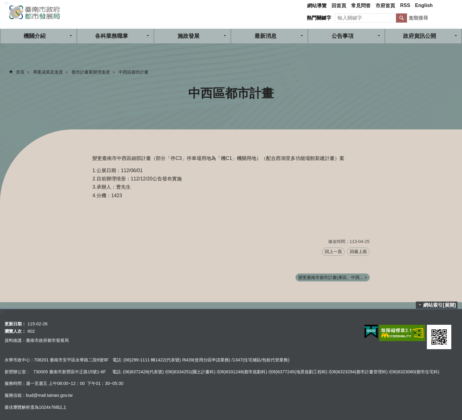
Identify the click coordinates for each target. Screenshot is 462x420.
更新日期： (15, 323)
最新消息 (266, 36)
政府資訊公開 (419, 36)
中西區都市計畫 (133, 72)
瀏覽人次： (15, 331)
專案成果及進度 (48, 72)
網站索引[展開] (439, 305)
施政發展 (189, 36)
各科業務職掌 (111, 36)
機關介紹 (35, 36)
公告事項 (343, 36)
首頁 (20, 72)
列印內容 (450, 93)
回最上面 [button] (358, 251)
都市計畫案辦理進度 (91, 72)
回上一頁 (333, 251)
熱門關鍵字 (319, 17)
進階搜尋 (418, 17)
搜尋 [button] (401, 18)
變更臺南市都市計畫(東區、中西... (330, 277)
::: (7, 3)
